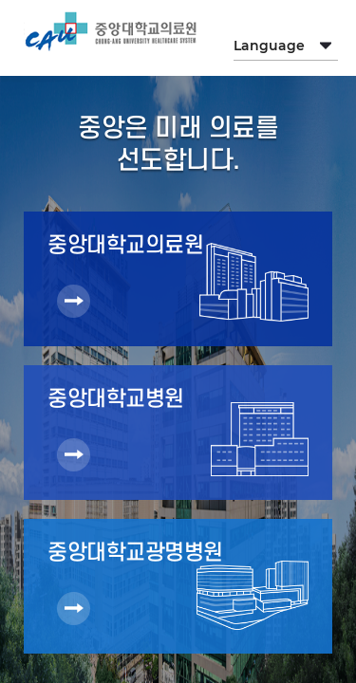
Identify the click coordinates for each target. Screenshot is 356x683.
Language (269, 45)
